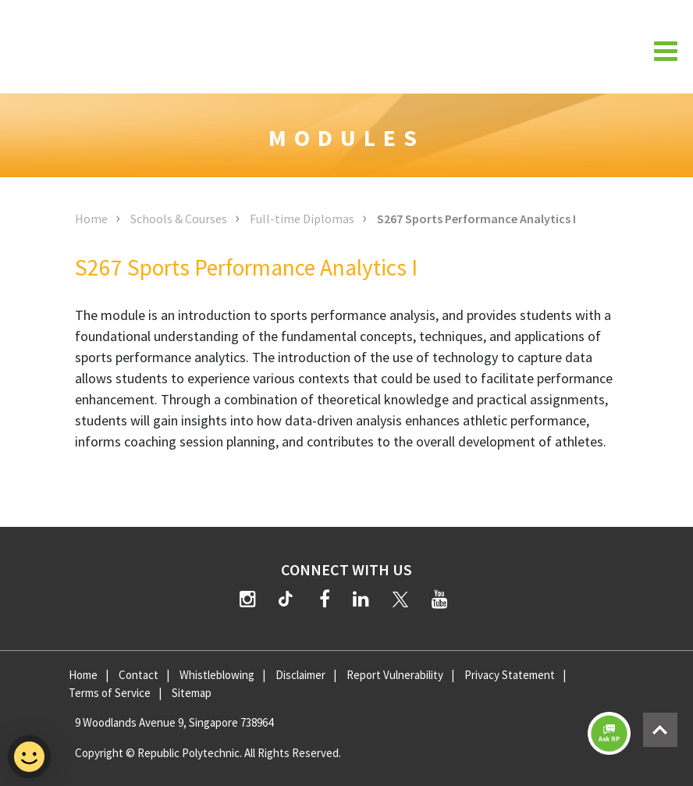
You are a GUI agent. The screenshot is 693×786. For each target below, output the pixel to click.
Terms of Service (110, 692)
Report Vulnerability (394, 674)
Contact (138, 674)
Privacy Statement (509, 674)
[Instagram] (248, 599)
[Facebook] (324, 599)
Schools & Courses (178, 218)
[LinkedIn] (361, 599)
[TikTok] (288, 601)
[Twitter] (400, 599)
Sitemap (191, 692)
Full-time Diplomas (302, 218)
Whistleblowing (216, 674)
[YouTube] (440, 599)
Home (91, 218)
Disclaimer (300, 674)
